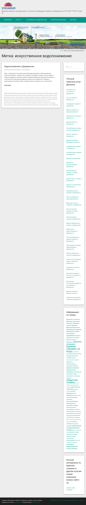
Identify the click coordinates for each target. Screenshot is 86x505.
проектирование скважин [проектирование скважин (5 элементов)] (73, 411)
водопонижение (14, 93)
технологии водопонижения (11, 104)
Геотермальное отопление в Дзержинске (71, 91)
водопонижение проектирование (35, 95)
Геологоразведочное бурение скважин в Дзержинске (72, 239)
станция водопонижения (19, 103)
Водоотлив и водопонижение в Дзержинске (71, 231)
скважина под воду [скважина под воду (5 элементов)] (71, 434)
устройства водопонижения (40, 104)
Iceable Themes (35, 502)
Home (61, 50)
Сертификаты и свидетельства (36, 19)
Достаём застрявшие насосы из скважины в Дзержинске (73, 275)
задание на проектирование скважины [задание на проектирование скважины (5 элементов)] (71, 364)
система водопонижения (16, 101)
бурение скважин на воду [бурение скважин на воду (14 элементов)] (73, 349)
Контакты (73, 19)
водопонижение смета (51, 95)
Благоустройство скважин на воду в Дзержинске (72, 211)
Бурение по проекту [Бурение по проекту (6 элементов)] (73, 319)
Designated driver (18, 502)
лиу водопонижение (46, 97)
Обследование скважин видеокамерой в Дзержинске (73, 247)
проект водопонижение (19, 99)
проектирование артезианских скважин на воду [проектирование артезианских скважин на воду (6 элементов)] (72, 403)
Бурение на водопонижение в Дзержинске (71, 164)
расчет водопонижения (38, 99)
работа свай (29, 99)
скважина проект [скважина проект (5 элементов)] (71, 436)
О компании (8, 19)
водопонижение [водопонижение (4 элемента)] (75, 351)
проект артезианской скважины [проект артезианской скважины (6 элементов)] (71, 393)
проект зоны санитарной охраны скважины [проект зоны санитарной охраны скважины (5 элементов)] (73, 397)
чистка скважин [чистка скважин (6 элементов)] (71, 448)
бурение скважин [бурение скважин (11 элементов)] (74, 342)
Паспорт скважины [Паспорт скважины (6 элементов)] (72, 323)
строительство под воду (49, 103)
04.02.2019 (12, 69)
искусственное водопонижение (32, 97)
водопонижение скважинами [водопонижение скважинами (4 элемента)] (72, 359)
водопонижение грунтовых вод (40, 93)
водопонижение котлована (20, 95)
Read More (7, 85)
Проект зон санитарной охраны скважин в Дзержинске (73, 261)
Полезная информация (58, 19)
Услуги (18, 19)
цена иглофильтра (53, 104)
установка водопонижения (26, 104)
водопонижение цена (9, 97)
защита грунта (19, 97)
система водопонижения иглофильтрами (34, 101)
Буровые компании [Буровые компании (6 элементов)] (73, 321)
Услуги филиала (26, 69)
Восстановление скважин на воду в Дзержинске (72, 172)
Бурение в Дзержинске (73, 158)
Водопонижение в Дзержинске (19, 66)
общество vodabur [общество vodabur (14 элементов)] (72, 381)
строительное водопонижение (34, 103)
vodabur (18, 69)
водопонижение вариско (25, 93)
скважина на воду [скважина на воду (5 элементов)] (74, 432)
